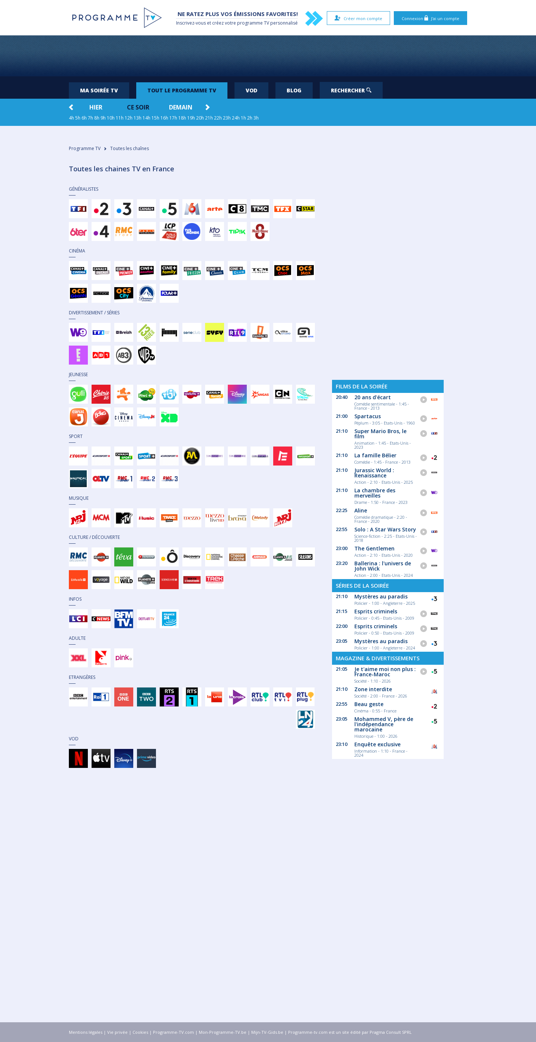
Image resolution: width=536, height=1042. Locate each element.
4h (71, 118)
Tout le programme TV (181, 90)
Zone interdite (373, 689)
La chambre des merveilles (374, 493)
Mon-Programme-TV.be (222, 1032)
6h (84, 118)
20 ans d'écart (372, 397)
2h (249, 118)
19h (191, 118)
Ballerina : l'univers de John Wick (382, 566)
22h (218, 118)
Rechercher (351, 90)
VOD (251, 90)
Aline (360, 510)
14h (146, 118)
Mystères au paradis (381, 596)
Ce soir (138, 107)
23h (227, 118)
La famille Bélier (375, 455)
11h (120, 118)
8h (96, 118)
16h (164, 118)
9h (103, 118)
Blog (294, 90)
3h (256, 118)
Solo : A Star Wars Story (385, 529)
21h (209, 118)
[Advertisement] (268, 56)
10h (111, 118)
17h (173, 118)
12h (129, 118)
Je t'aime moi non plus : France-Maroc (385, 671)
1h (243, 118)
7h (90, 118)
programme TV (253, 23)
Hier (95, 107)
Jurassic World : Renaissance (374, 473)
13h (137, 118)
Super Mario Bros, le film (380, 434)
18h (182, 118)
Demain (180, 107)
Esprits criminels (375, 611)
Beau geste (368, 704)
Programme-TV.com (173, 1032)
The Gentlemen (374, 548)
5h (77, 118)
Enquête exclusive (377, 744)
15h (155, 118)
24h (236, 118)
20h (200, 118)
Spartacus (367, 416)
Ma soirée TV (99, 90)
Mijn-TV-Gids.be (267, 1032)
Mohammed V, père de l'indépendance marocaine (383, 724)
